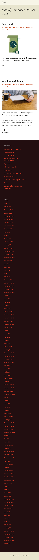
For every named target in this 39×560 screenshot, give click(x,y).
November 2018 (9, 451)
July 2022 (7, 331)
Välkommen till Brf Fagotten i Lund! (14, 180)
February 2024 (8, 280)
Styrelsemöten (9, 176)
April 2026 (7, 203)
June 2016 (7, 515)
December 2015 (9, 531)
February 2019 (8, 445)
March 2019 (7, 442)
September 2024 (9, 257)
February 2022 (8, 346)
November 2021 (9, 356)
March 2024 (7, 277)
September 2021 (9, 362)
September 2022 (9, 324)
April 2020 (7, 410)
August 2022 (8, 327)
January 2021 (8, 381)
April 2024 (7, 273)
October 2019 (8, 429)
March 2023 (7, 308)
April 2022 (7, 340)
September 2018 (9, 458)
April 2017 (7, 490)
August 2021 (8, 366)
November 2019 (9, 426)
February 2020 (8, 416)
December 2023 (9, 283)
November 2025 (9, 219)
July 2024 (7, 264)
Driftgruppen (10, 155)
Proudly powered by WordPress (20, 556)
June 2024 (7, 267)
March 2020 (7, 413)
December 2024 (9, 248)
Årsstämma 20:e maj (13, 81)
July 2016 (7, 512)
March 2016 (7, 525)
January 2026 (8, 213)
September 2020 (9, 394)
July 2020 (7, 401)
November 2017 (9, 474)
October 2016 (8, 505)
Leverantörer (8, 170)
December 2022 (9, 315)
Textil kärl (7, 24)
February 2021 (8, 378)
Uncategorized (19, 27)
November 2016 (9, 502)
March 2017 (7, 493)
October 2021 (8, 359)
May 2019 (7, 436)
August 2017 (8, 483)
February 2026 (8, 210)
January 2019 (8, 448)
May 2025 (7, 232)
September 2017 (9, 480)
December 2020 (9, 385)
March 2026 (7, 207)
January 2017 (8, 496)
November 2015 (9, 534)
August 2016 (8, 509)
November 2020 (9, 388)
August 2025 (8, 229)
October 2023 (8, 289)
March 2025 (7, 238)
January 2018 (8, 467)
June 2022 (7, 334)
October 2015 (8, 537)
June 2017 (7, 486)
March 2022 (7, 343)
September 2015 (9, 540)
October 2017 (8, 477)
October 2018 (8, 455)
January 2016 (8, 528)
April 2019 (7, 439)
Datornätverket (9, 153)
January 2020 (8, 420)
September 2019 (9, 432)
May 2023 (7, 302)
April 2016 (7, 521)
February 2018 (8, 464)
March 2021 (7, 375)
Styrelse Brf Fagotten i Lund (13, 173)
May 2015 (7, 544)
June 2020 (7, 404)
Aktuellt (6, 183)
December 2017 (9, 470)
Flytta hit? (7, 164)
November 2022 (9, 318)
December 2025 (9, 216)
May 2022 (7, 337)
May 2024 (7, 270)
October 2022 (8, 321)
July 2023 (7, 296)
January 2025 (8, 245)
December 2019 (9, 423)
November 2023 (9, 286)
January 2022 (8, 350)
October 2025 (8, 222)
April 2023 (7, 305)
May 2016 (7, 518)
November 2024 (9, 251)
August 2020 (8, 397)
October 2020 (8, 391)
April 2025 (7, 235)
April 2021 (7, 372)
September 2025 (9, 226)
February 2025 (8, 242)
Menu (4, 2)
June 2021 (7, 369)
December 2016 (9, 499)
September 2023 (9, 292)
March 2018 (7, 461)
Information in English (10, 167)
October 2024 (8, 254)
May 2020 (7, 407)
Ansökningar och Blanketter (12, 149)
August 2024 (8, 261)
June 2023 (7, 299)
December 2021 (9, 353)
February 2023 (8, 312)
